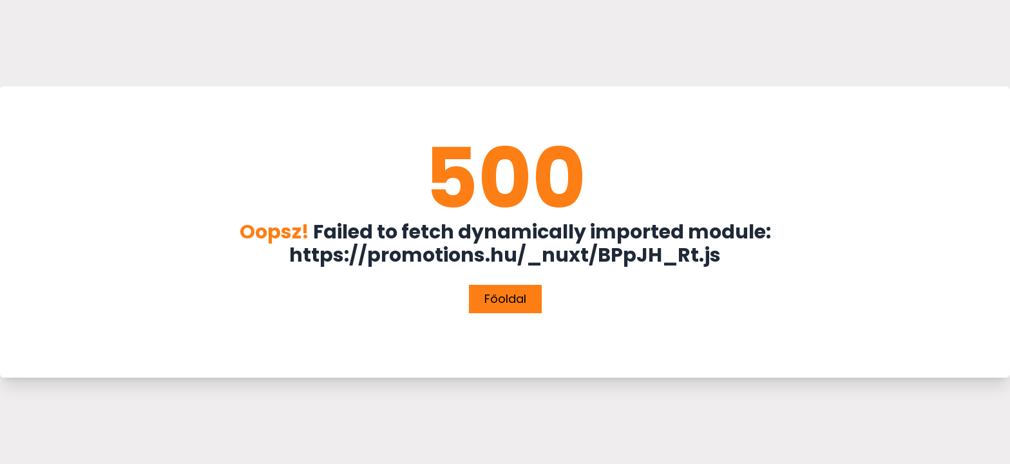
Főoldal (505, 299)
